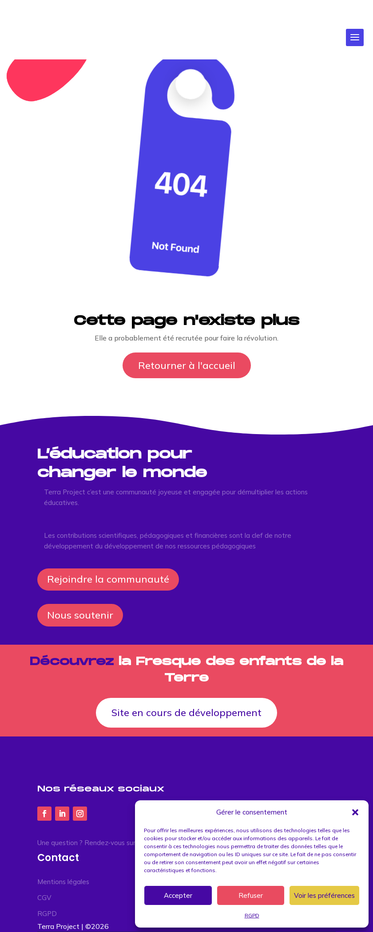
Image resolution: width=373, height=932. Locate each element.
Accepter (178, 895)
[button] (355, 812)
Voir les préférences (324, 895)
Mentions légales (63, 881)
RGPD (252, 915)
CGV (44, 897)
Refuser (250, 895)
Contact (58, 858)
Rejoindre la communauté (108, 579)
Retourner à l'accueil (186, 365)
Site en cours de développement (186, 712)
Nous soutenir (80, 615)
